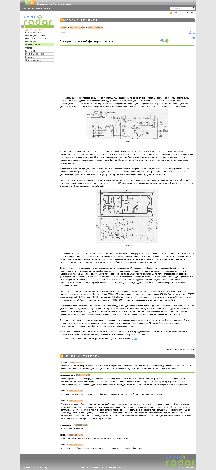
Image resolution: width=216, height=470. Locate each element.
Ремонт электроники (34, 54)
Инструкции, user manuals (36, 36)
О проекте (37, 8)
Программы (30, 42)
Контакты (48, 8)
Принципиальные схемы (36, 39)
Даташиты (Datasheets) (35, 30)
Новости (26, 8)
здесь (134, 339)
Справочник (30, 48)
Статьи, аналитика (33, 33)
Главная (63, 27)
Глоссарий (30, 51)
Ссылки (104, 468)
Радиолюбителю (32, 45)
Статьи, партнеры (33, 60)
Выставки (29, 57)
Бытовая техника (95, 27)
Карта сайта (36, 468)
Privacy (122, 468)
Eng (45, 468)
